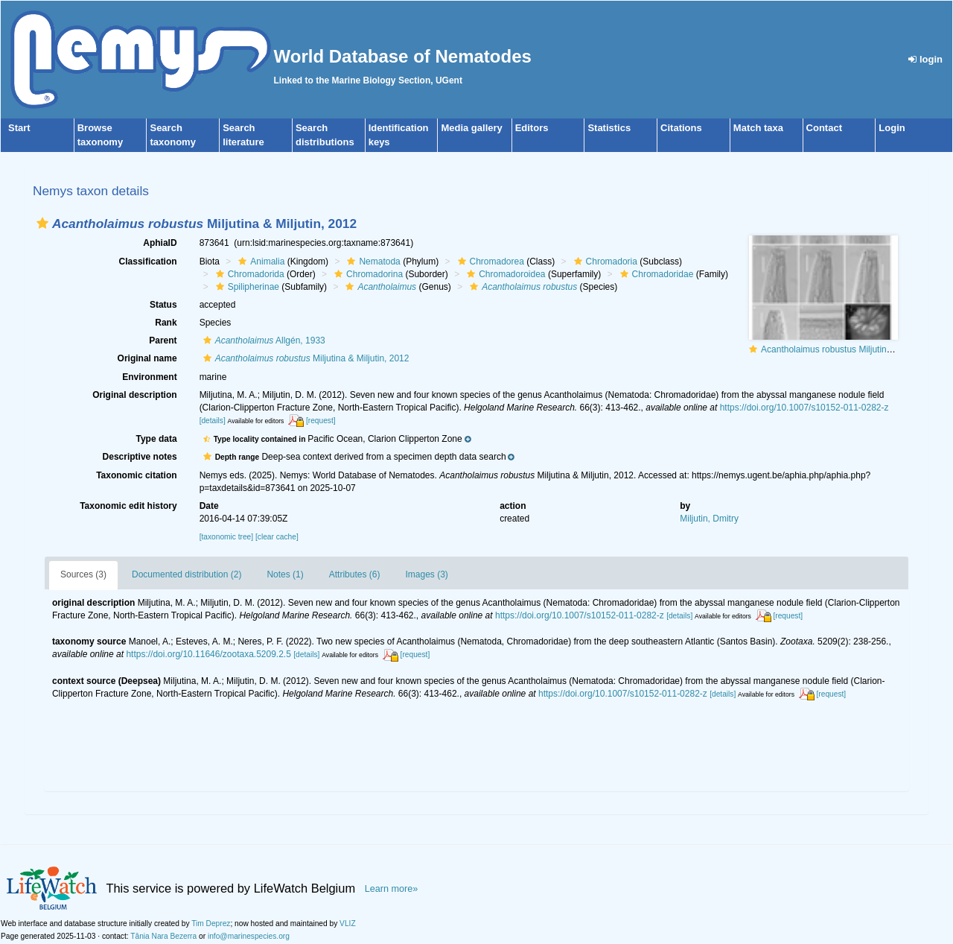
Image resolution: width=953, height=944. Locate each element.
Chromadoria (603, 261)
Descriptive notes (140, 457)
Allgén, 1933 (262, 340)
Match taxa (758, 127)
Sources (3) (83, 574)
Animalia (259, 261)
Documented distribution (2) (186, 574)
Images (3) (426, 574)
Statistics (609, 127)
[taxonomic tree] (226, 537)
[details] (213, 420)
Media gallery (471, 127)
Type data (156, 439)
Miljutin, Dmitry (709, 518)
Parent (162, 340)
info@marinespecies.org (249, 936)
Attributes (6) (354, 574)
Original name (147, 358)
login (925, 59)
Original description (134, 395)
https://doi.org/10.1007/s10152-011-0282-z (804, 407)
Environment (149, 377)
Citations (681, 127)
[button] (42, 223)
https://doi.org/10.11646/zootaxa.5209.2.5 (208, 654)
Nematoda (371, 261)
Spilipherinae (245, 287)
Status (163, 305)
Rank (165, 322)
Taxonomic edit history (128, 506)
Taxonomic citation (136, 475)
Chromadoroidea (504, 274)
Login (892, 127)
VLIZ (348, 923)
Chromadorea (489, 261)
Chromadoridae (655, 274)
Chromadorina (367, 274)
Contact (824, 127)
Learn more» (391, 889)
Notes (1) (285, 574)
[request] (321, 420)
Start (19, 127)
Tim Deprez (210, 923)
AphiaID (159, 243)
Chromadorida (248, 274)
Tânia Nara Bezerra (163, 936)
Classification (148, 261)
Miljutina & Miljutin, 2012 (304, 358)
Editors (532, 127)
